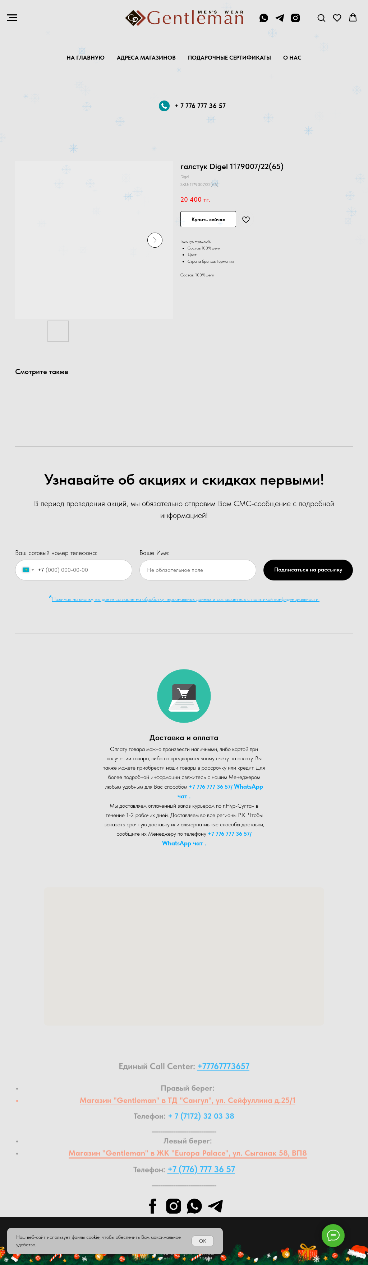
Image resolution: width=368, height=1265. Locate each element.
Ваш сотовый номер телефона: (56, 552)
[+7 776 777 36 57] (263, 21)
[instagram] (295, 21)
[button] (321, 17)
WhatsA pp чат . (184, 843)
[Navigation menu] (12, 18)
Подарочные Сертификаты (229, 57)
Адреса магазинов (146, 57)
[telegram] (279, 21)
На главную (85, 57)
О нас (292, 57)
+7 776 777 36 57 (210, 786)
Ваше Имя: (154, 552)
